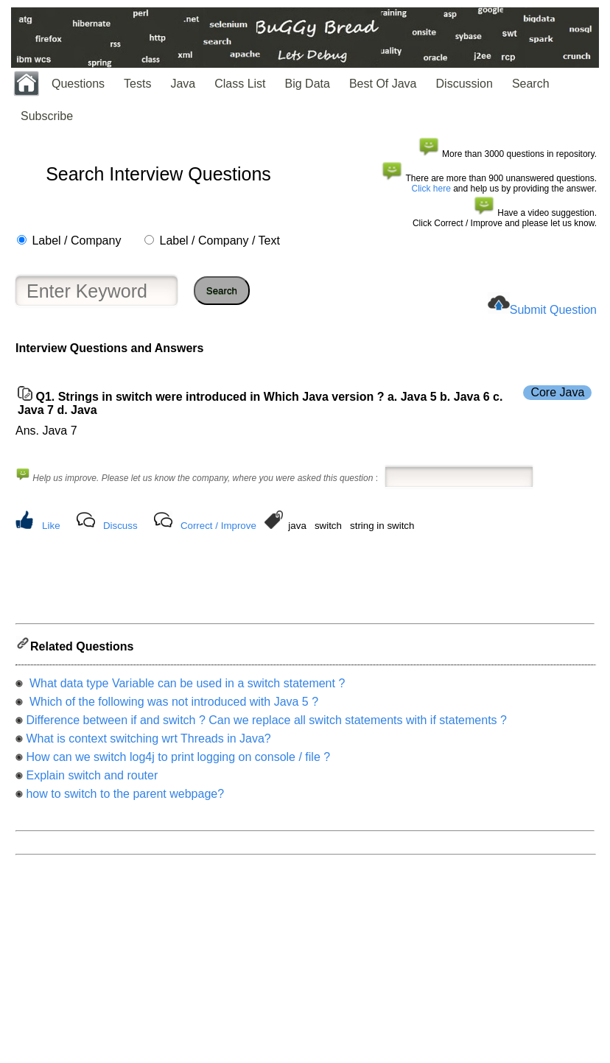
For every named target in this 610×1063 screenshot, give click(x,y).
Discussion (464, 83)
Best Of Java (383, 83)
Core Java (557, 392)
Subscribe (47, 116)
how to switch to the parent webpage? (125, 798)
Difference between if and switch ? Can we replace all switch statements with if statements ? (266, 724)
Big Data (307, 83)
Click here (431, 188)
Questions (78, 83)
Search (531, 83)
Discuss (120, 525)
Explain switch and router (92, 779)
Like (51, 525)
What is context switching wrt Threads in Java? (148, 743)
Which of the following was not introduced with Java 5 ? (172, 706)
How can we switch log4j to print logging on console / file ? (178, 761)
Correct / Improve (218, 525)
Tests (137, 83)
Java (182, 83)
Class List (239, 83)
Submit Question (553, 310)
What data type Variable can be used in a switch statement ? (185, 687)
